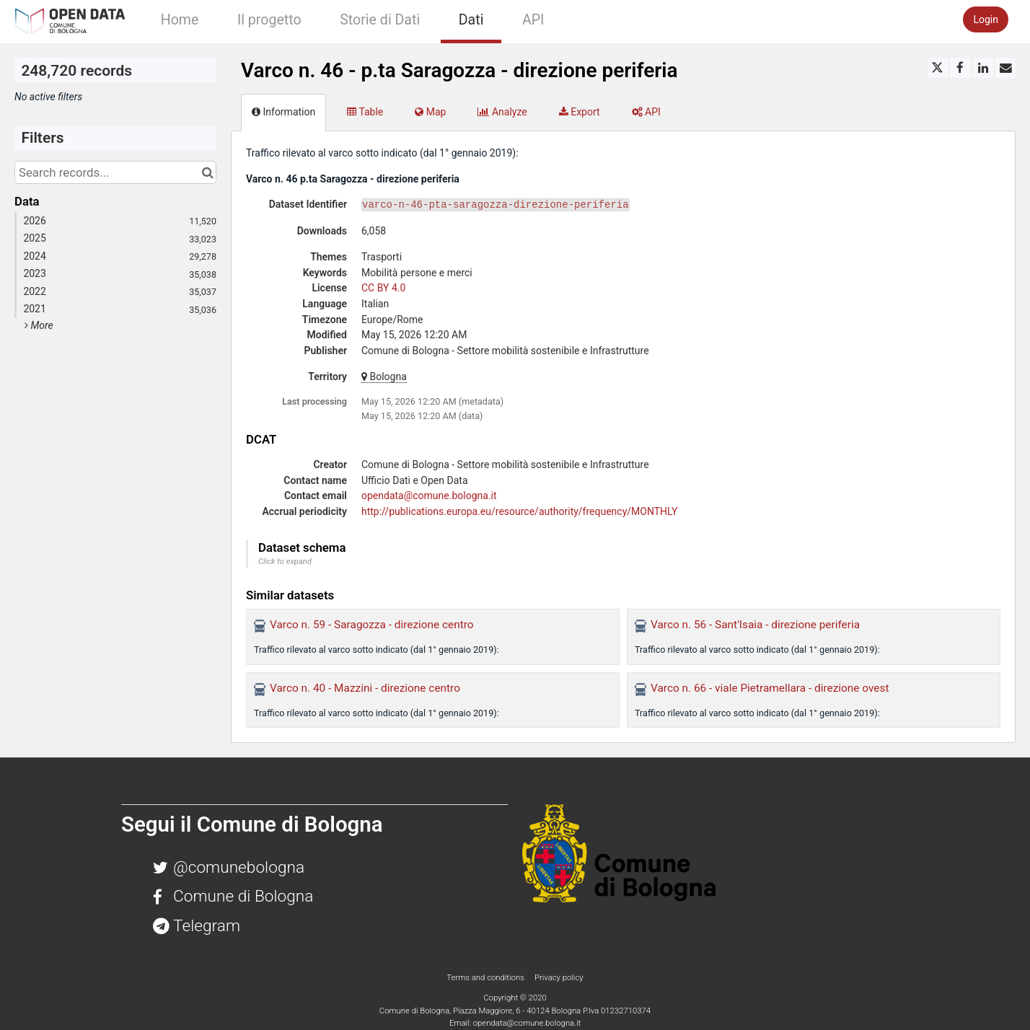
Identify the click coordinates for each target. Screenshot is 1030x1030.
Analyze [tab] (502, 112)
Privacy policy (559, 977)
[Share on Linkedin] (983, 68)
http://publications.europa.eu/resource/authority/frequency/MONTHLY (519, 511)
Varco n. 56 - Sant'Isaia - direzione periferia (755, 624)
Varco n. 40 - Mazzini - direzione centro (365, 688)
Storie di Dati (380, 20)
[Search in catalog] (207, 172)
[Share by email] (1005, 68)
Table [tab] (365, 112)
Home (180, 20)
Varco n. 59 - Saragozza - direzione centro (372, 624)
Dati (471, 20)
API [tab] (646, 112)
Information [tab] (283, 112)
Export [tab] (579, 112)
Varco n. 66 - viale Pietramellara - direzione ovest (770, 688)
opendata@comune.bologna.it (429, 495)
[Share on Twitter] (938, 68)
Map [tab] (430, 112)
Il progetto (269, 20)
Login (985, 19)
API (533, 20)
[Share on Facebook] (960, 68)
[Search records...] (115, 172)
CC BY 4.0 (383, 288)
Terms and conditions (486, 977)
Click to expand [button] (285, 561)
